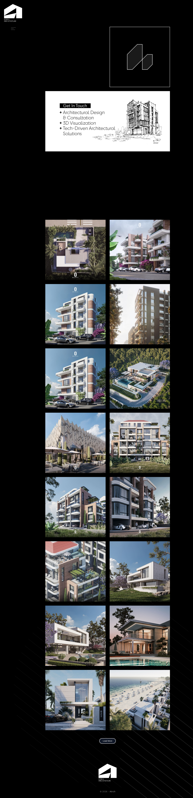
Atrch (112, 791)
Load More (107, 741)
